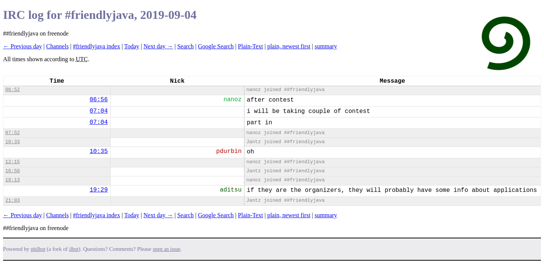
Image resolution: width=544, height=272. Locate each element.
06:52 (12, 90)
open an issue (166, 249)
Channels (57, 46)
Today (131, 46)
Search (185, 46)
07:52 (12, 133)
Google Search (216, 46)
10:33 (12, 142)
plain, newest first (288, 46)
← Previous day (22, 46)
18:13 (12, 180)
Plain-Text (250, 46)
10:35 (99, 151)
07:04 (99, 111)
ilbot (74, 249)
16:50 (12, 171)
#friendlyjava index (96, 46)
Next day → (158, 46)
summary (326, 46)
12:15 (12, 162)
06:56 (99, 99)
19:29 (99, 190)
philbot (38, 249)
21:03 (12, 200)
